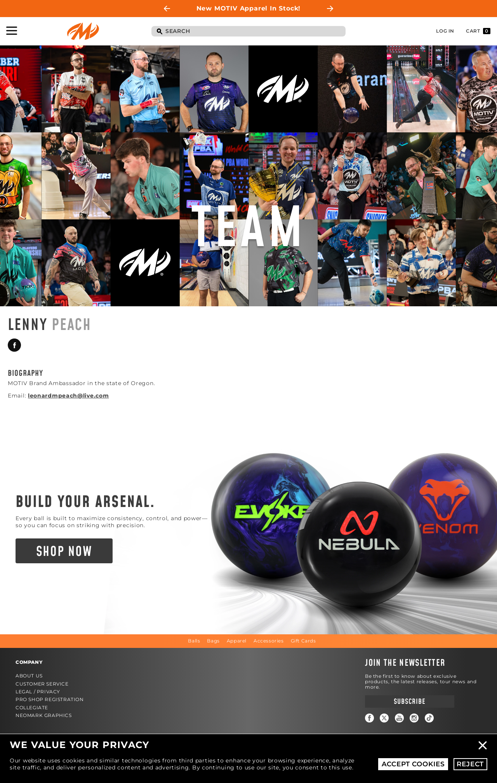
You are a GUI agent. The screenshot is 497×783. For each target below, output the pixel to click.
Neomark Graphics (44, 715)
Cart (478, 31)
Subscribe (409, 702)
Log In (445, 31)
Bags (213, 641)
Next (330, 8)
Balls (194, 641)
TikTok (429, 718)
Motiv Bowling (83, 31)
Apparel (237, 641)
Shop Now (64, 552)
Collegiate (32, 707)
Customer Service (42, 684)
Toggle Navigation (11, 30)
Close (482, 745)
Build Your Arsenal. (85, 502)
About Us (29, 676)
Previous (167, 8)
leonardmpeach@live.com (68, 395)
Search (159, 32)
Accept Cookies (413, 764)
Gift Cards (303, 641)
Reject (470, 764)
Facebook (14, 345)
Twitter (384, 718)
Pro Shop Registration (50, 699)
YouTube (399, 718)
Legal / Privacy (38, 691)
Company (29, 662)
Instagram (414, 718)
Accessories (269, 641)
